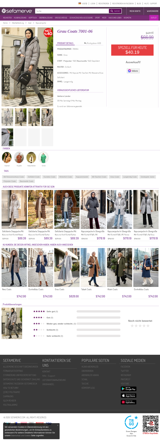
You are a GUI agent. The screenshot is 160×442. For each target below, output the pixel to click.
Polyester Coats (10, 181)
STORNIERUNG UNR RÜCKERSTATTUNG (19, 375)
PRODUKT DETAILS (65, 43)
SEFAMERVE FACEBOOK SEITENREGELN (20, 383)
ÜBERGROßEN (87, 371)
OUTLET (154, 18)
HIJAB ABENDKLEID (90, 366)
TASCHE (85, 383)
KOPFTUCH (33, 18)
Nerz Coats (6, 289)
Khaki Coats (112, 289)
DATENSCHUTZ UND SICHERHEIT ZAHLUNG (21, 379)
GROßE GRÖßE (61, 18)
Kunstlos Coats (49, 177)
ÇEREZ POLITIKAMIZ (11, 392)
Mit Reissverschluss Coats (14, 177)
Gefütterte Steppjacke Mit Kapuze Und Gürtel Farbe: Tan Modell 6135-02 (39, 235)
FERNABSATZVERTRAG (13, 371)
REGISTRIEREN (104, 3)
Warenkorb (152, 11)
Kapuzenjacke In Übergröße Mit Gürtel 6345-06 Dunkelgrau (92, 235)
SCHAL (85, 379)
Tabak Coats (86, 289)
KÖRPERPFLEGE (88, 388)
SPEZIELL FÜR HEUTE (132, 50)
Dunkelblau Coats (36, 289)
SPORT (97, 18)
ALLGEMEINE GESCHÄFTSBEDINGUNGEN (20, 366)
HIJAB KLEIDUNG (20, 18)
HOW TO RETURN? (10, 388)
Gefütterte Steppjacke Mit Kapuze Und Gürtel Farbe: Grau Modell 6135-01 (65, 235)
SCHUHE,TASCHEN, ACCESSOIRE (81, 18)
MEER (104, 18)
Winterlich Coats (65, 177)
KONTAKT (46, 371)
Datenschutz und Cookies (21, 435)
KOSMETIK (127, 18)
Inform (133, 71)
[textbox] (69, 11)
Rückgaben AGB (93, 43)
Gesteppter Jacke (147, 177)
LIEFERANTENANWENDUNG (54, 380)
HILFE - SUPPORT (150, 3)
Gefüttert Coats (34, 177)
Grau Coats (114, 177)
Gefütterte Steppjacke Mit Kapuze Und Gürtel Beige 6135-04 (13, 235)
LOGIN (93, 3)
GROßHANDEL (48, 384)
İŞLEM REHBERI (9, 400)
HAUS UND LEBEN (115, 18)
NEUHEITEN (7, 18)
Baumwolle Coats (26, 181)
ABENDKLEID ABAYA (90, 375)
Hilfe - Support (48, 375)
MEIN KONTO (135, 11)
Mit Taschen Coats (99, 177)
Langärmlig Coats (130, 177)
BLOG (139, 3)
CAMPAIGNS (8, 396)
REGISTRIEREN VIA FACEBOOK (123, 3)
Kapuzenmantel (82, 177)
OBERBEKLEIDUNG (46, 18)
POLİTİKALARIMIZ (10, 404)
